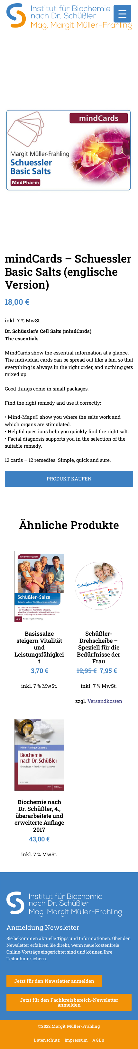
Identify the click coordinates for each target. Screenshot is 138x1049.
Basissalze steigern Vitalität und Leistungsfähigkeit (39, 647)
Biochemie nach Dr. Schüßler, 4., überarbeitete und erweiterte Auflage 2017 (39, 815)
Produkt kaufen (69, 478)
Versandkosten (104, 701)
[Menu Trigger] (122, 13)
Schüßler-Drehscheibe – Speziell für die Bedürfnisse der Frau (98, 647)
